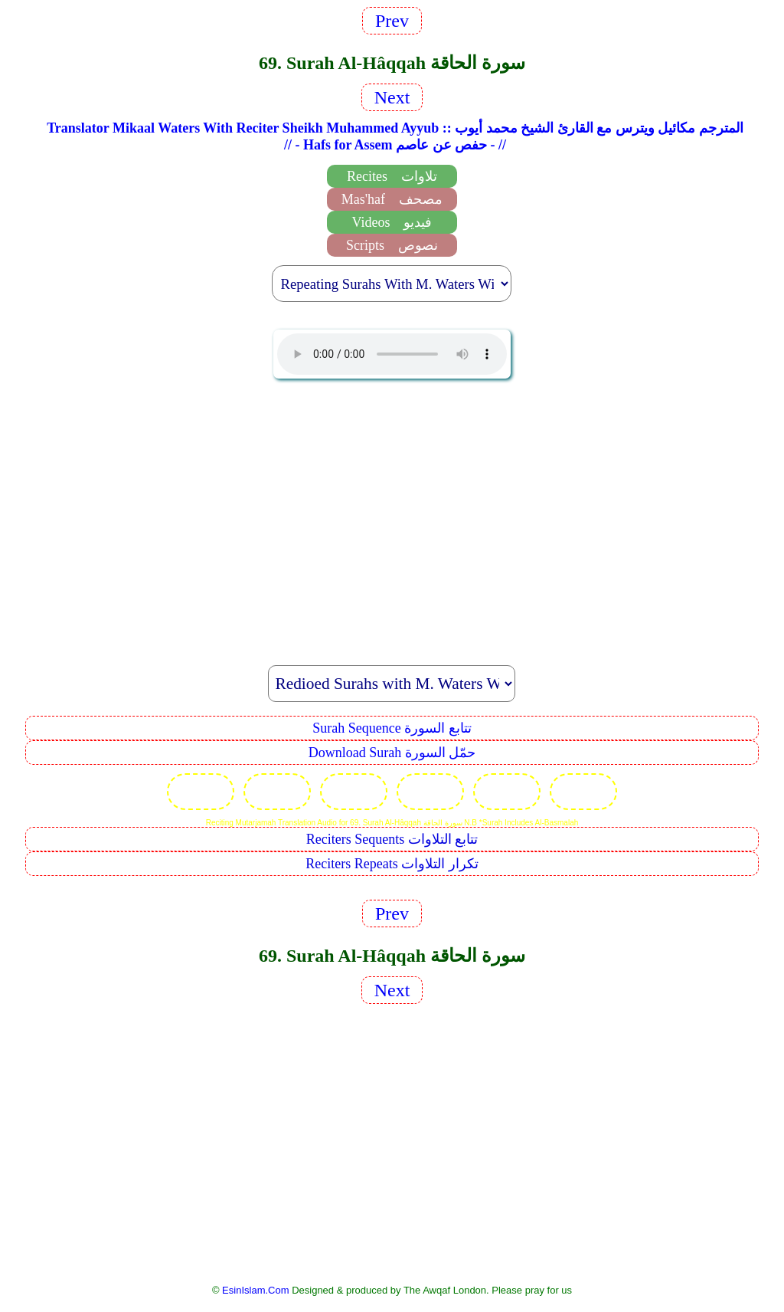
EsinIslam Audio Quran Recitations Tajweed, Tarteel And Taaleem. (392, 354)
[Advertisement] (391, 513)
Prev (392, 21)
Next (392, 97)
